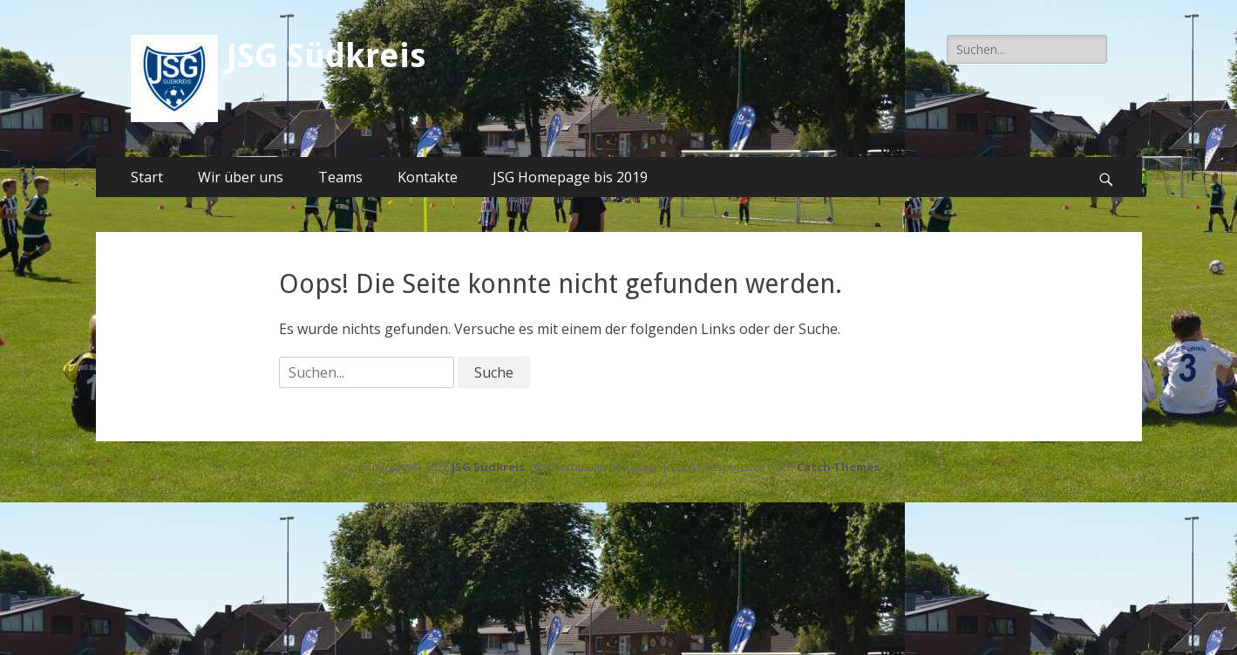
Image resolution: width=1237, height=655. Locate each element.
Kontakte (428, 177)
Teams (340, 177)
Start (147, 177)
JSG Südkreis (326, 56)
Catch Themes (838, 466)
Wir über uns (240, 177)
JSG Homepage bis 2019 (570, 177)
